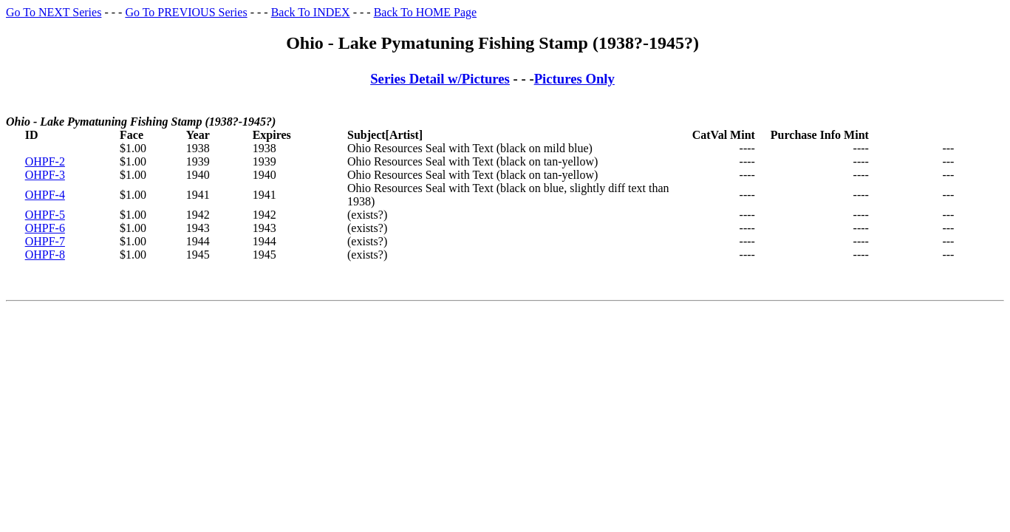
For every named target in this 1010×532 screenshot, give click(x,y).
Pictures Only (574, 78)
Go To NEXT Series (53, 12)
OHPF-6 (45, 228)
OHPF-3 (45, 174)
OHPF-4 (45, 194)
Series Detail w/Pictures (440, 78)
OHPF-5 (45, 214)
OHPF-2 (45, 161)
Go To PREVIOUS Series (186, 12)
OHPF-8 (45, 254)
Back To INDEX (310, 12)
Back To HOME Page (425, 12)
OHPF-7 (45, 241)
